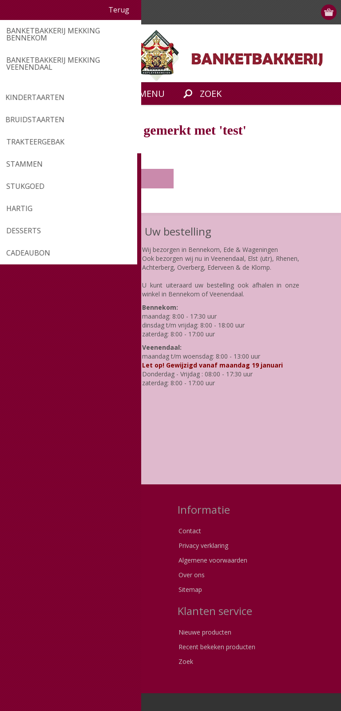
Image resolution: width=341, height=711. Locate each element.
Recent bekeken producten (216, 647)
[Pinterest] (41, 452)
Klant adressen (33, 647)
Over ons (191, 575)
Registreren (277, 12)
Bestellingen (30, 661)
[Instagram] (65, 452)
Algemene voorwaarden (212, 560)
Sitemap (190, 589)
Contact (189, 531)
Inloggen (295, 12)
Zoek (185, 661)
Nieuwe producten (204, 632)
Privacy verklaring (203, 545)
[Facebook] (17, 452)
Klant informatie (35, 632)
